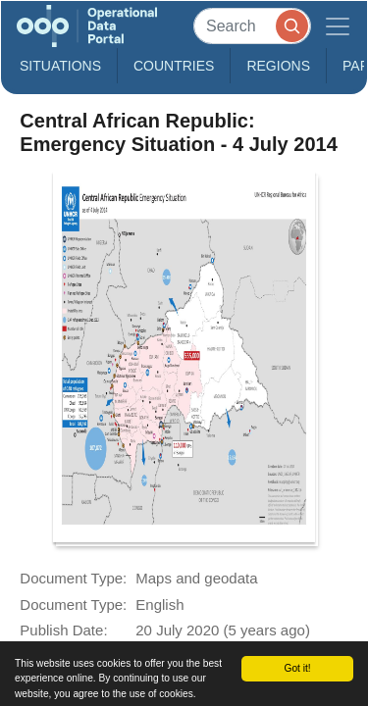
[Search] (252, 26)
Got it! (297, 668)
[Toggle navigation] (337, 26)
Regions (278, 66)
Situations (60, 66)
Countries (173, 66)
